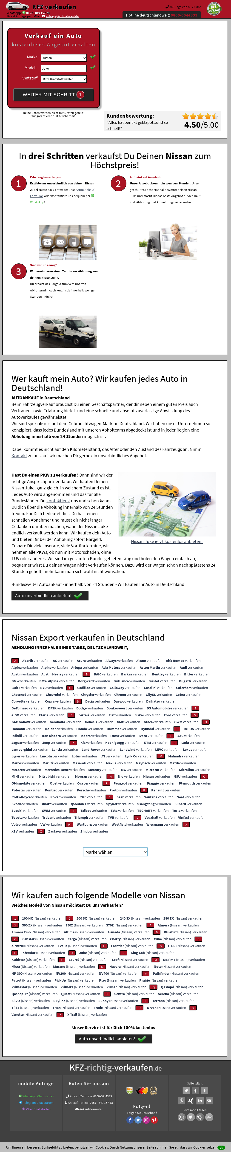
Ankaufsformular (91, 1018)
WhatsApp (37, 229)
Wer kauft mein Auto (75, 1054)
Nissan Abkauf (208, 1060)
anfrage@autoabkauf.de (62, 16)
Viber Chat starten (38, 1018)
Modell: (31, 67)
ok (221, 1147)
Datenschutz (88, 1107)
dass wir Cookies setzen (198, 1147)
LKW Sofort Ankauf (139, 1060)
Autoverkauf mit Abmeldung (56, 1060)
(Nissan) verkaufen (42, 827)
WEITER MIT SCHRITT (53, 95)
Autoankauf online (135, 1054)
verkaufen (35, 569)
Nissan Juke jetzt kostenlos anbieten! (167, 450)
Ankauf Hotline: (78, 1012)
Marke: (32, 56)
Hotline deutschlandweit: (161, 15)
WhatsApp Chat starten (38, 1005)
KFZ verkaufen (54, 6)
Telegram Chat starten (38, 1012)
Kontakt (19, 364)
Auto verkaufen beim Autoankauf (101, 1060)
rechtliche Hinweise (112, 1107)
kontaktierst (58, 409)
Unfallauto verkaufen (106, 1054)
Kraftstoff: (29, 78)
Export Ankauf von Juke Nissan (175, 1060)
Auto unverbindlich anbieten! (49, 504)
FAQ (148, 1107)
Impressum (136, 1107)
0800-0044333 (102, 1005)
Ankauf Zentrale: (81, 1005)
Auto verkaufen (161, 1054)
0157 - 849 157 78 (37, 13)
